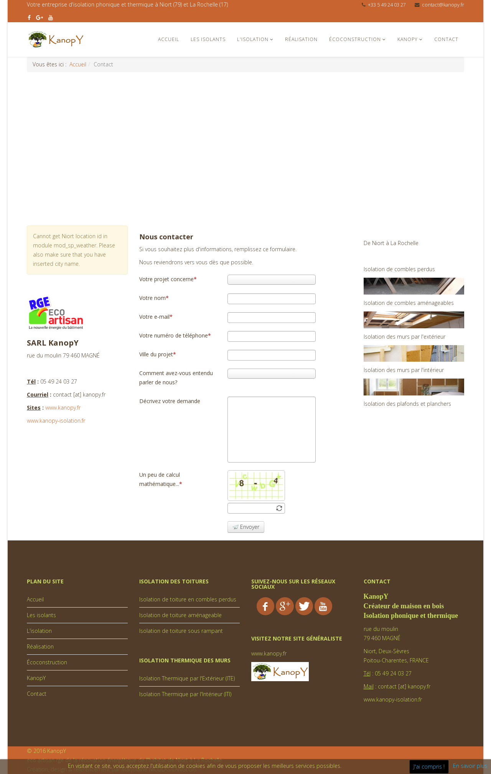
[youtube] (50, 17)
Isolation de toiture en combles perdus (187, 599)
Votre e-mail (156, 316)
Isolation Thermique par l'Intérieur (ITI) (185, 694)
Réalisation (301, 39)
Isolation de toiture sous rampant (181, 630)
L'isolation (253, 39)
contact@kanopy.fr (443, 5)
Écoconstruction (355, 39)
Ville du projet (157, 354)
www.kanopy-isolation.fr (56, 420)
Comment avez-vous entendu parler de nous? (176, 377)
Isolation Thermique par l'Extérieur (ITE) (187, 678)
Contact (446, 39)
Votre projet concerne (168, 279)
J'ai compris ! (429, 766)
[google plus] (39, 17)
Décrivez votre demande (169, 401)
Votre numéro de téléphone (175, 335)
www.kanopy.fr (63, 407)
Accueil (168, 39)
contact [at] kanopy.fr (404, 686)
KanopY (407, 39)
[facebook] (29, 17)
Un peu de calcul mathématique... (160, 479)
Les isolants (208, 39)
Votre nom (154, 297)
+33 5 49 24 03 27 (387, 5)
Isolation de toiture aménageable (180, 615)
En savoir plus (470, 765)
